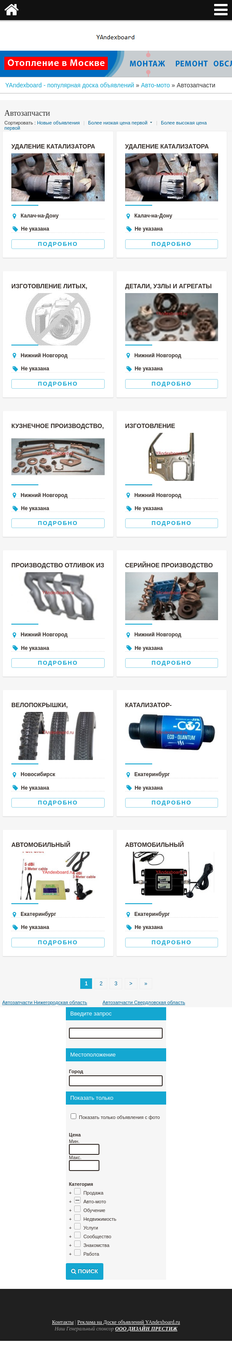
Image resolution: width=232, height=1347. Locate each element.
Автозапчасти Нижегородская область (44, 1002)
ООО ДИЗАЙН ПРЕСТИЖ (146, 1329)
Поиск (84, 1271)
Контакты (63, 1322)
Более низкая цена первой (117, 122)
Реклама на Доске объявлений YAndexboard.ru (128, 1322)
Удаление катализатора (53, 146)
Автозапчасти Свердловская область (143, 1002)
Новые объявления (58, 122)
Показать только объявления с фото (119, 1117)
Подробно (58, 244)
